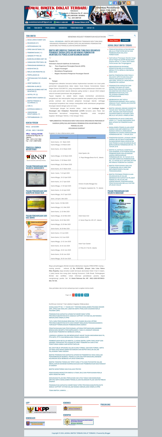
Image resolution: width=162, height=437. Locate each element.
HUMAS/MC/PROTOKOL (35, 62)
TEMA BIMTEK (38, 28)
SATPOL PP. (31, 94)
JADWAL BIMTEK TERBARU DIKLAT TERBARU (79, 433)
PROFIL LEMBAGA (50, 28)
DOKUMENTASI (63, 28)
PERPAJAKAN (32, 75)
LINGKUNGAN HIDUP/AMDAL (32, 113)
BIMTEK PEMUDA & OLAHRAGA (34, 102)
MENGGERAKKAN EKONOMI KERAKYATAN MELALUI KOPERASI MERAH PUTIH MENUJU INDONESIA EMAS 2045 (121, 69)
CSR (28, 106)
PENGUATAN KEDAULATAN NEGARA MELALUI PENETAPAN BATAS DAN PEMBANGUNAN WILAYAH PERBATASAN (121, 52)
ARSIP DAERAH (32, 83)
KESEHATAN (31, 68)
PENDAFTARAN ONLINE (77, 28)
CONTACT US (90, 28)
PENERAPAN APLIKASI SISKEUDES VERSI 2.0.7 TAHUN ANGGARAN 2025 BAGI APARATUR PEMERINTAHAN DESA (122, 121)
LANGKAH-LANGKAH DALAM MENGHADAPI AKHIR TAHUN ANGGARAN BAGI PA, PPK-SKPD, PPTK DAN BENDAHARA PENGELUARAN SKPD (77, 336)
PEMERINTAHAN (33, 53)
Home (28, 28)
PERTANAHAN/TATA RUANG (37, 78)
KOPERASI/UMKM (33, 109)
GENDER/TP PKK (33, 56)
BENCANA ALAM (33, 86)
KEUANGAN (31, 43)
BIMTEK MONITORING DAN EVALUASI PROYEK (65, 369)
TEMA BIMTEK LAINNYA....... (59, 390)
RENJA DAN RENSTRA (35, 72)
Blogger (107, 433)
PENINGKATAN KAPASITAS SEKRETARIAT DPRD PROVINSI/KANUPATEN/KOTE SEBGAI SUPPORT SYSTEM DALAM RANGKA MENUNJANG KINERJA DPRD (76, 386)
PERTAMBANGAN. (33, 117)
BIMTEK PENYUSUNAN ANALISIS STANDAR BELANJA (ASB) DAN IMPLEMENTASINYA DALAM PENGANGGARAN (120, 168)
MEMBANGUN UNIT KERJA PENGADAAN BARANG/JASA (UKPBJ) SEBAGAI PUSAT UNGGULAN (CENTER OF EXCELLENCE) (122, 102)
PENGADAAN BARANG (35, 65)
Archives (125, 40)
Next (86, 295)
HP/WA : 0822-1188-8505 (34, 130)
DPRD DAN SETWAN (34, 49)
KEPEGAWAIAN (32, 46)
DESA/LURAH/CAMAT (35, 40)
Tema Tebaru (114, 40)
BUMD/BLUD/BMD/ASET (35, 59)
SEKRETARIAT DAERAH (35, 98)
